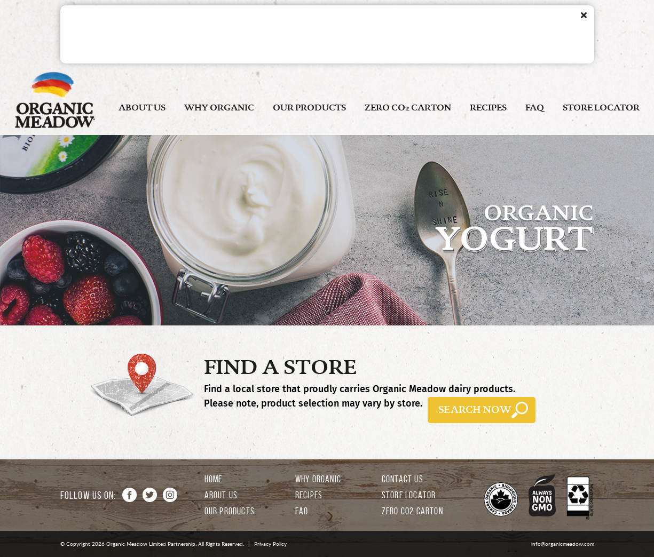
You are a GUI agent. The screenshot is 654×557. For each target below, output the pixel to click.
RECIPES (488, 107)
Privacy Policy (270, 543)
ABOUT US (142, 107)
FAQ (534, 107)
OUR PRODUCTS (309, 107)
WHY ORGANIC (219, 107)
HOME (213, 479)
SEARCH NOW (474, 410)
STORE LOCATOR (601, 107)
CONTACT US (402, 479)
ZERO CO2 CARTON (408, 107)
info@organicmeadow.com (562, 543)
